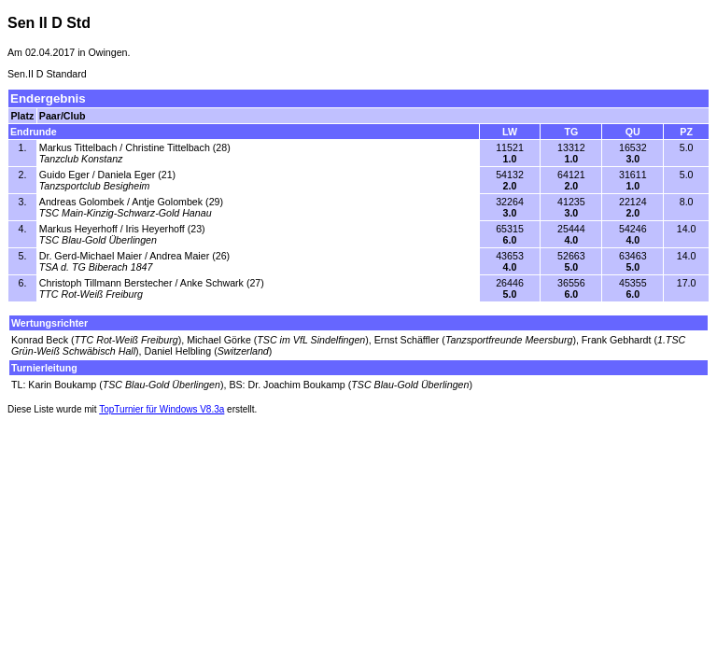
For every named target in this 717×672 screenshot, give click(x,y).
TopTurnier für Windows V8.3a (161, 409)
